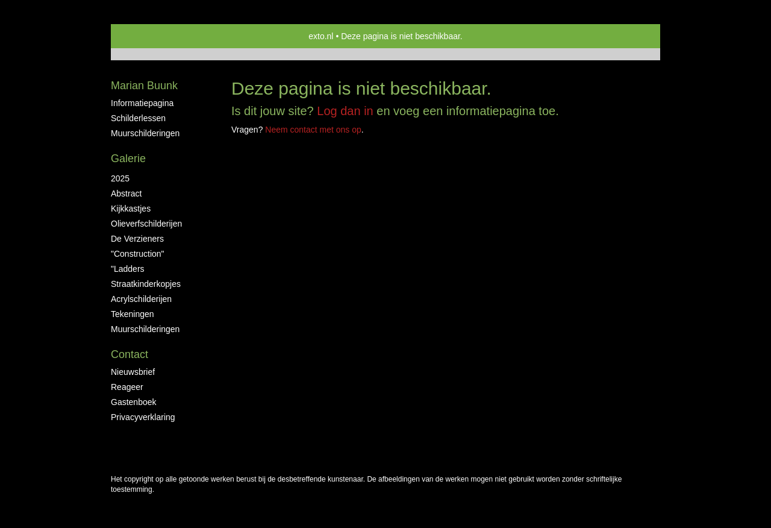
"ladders (128, 269)
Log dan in (345, 111)
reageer (127, 387)
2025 (120, 178)
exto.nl (320, 36)
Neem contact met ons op (313, 129)
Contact (129, 354)
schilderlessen (138, 118)
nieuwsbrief (133, 372)
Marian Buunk (144, 86)
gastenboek (134, 402)
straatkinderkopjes (146, 284)
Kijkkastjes (131, 208)
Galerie (128, 158)
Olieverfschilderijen (146, 223)
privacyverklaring (143, 417)
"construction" (137, 254)
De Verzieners (137, 239)
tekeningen (132, 314)
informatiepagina (142, 103)
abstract (126, 193)
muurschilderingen (145, 133)
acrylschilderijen (141, 299)
